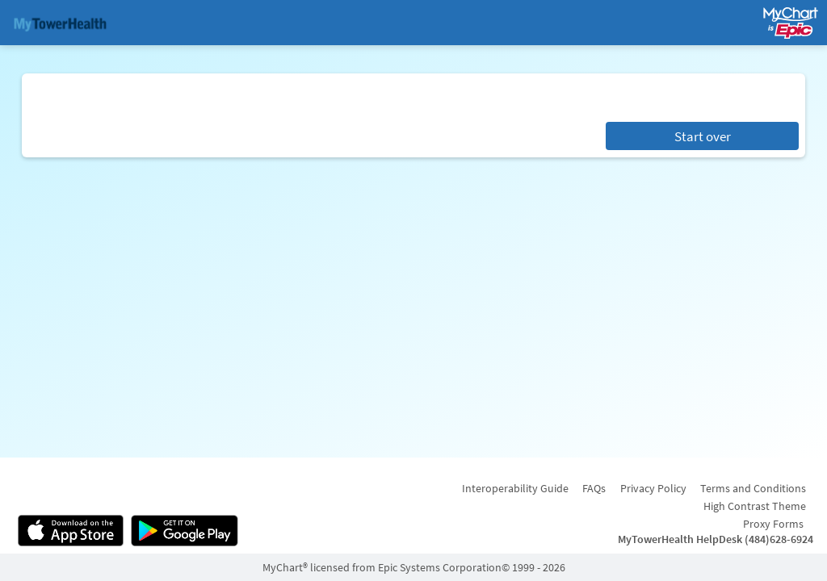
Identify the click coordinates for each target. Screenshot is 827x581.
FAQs (594, 488)
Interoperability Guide (515, 488)
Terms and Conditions (753, 488)
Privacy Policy (653, 488)
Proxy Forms (773, 523)
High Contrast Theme (754, 506)
